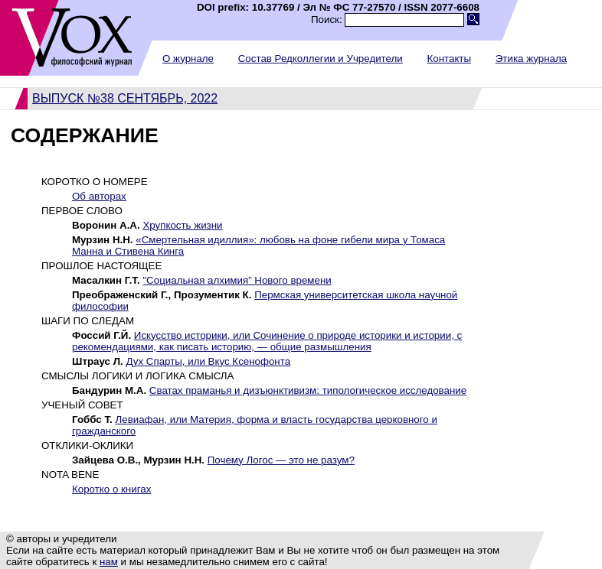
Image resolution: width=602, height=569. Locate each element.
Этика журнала (531, 58)
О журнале (188, 58)
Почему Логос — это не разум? (281, 460)
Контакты (449, 58)
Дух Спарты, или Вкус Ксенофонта (208, 361)
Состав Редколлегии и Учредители (320, 58)
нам (109, 561)
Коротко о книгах (111, 489)
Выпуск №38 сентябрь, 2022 (125, 98)
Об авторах (99, 196)
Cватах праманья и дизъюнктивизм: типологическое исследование (307, 390)
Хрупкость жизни (182, 225)
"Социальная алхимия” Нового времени (236, 280)
